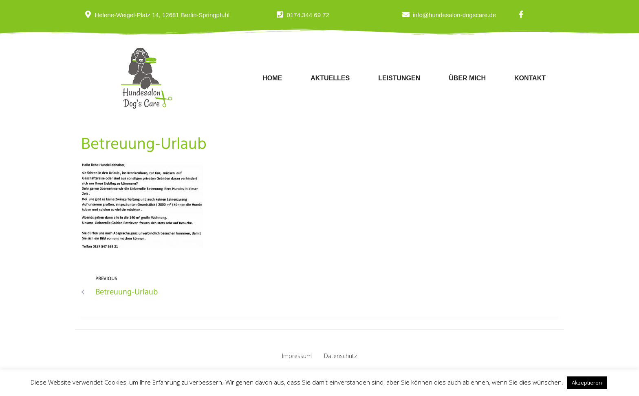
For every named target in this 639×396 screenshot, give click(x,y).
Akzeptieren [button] (587, 382)
